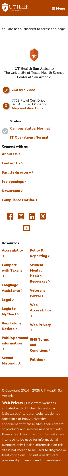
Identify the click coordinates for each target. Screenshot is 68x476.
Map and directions (27, 108)
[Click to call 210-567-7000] (6, 90)
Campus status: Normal (30, 128)
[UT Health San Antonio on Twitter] (43, 218)
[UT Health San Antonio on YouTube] (26, 229)
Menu (60, 8)
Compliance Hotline (18, 200)
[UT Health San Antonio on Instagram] (21, 218)
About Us (10, 154)
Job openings (13, 181)
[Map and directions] (6, 106)
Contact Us (11, 163)
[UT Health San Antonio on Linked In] (32, 218)
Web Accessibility (40, 308)
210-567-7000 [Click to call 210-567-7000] (23, 90)
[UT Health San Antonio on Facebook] (10, 218)
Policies (36, 359)
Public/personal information (15, 341)
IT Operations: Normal (29, 137)
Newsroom (11, 191)
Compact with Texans (12, 268)
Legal (6, 300)
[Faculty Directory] (15, 8)
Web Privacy (12, 403)
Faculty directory (16, 172)
